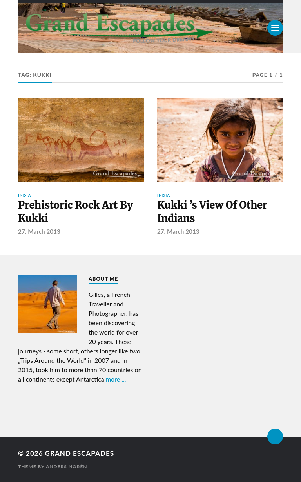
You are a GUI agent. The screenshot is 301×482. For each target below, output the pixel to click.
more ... (116, 379)
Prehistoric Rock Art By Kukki (75, 212)
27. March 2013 (39, 231)
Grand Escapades (79, 453)
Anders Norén (66, 466)
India (24, 195)
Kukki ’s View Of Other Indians (212, 212)
